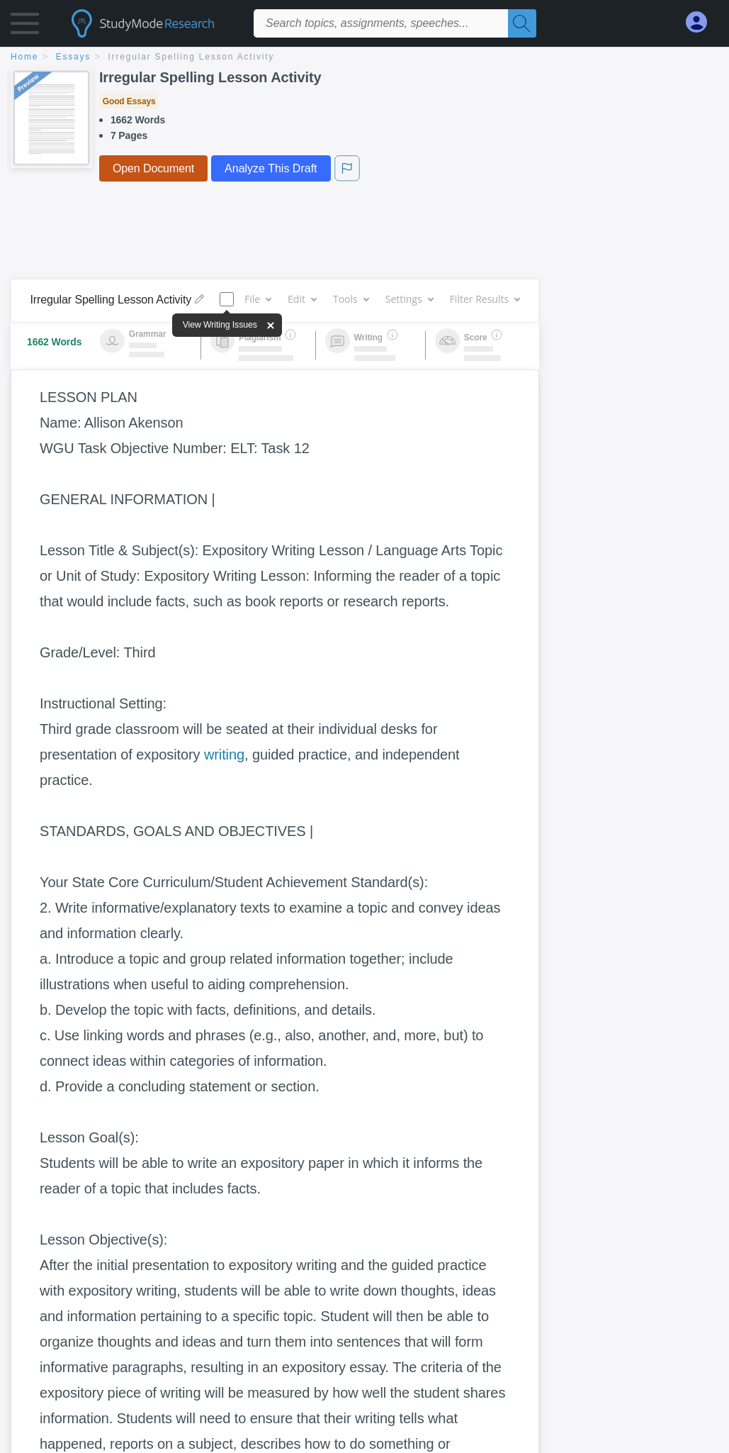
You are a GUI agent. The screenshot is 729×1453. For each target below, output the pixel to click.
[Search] (522, 23)
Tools (350, 299)
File (257, 299)
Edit (302, 299)
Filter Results (484, 299)
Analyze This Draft (271, 168)
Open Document (153, 168)
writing (224, 754)
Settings (409, 299)
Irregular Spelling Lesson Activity (191, 57)
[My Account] (702, 22)
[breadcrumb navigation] (364, 58)
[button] (25, 27)
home (24, 57)
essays (73, 57)
